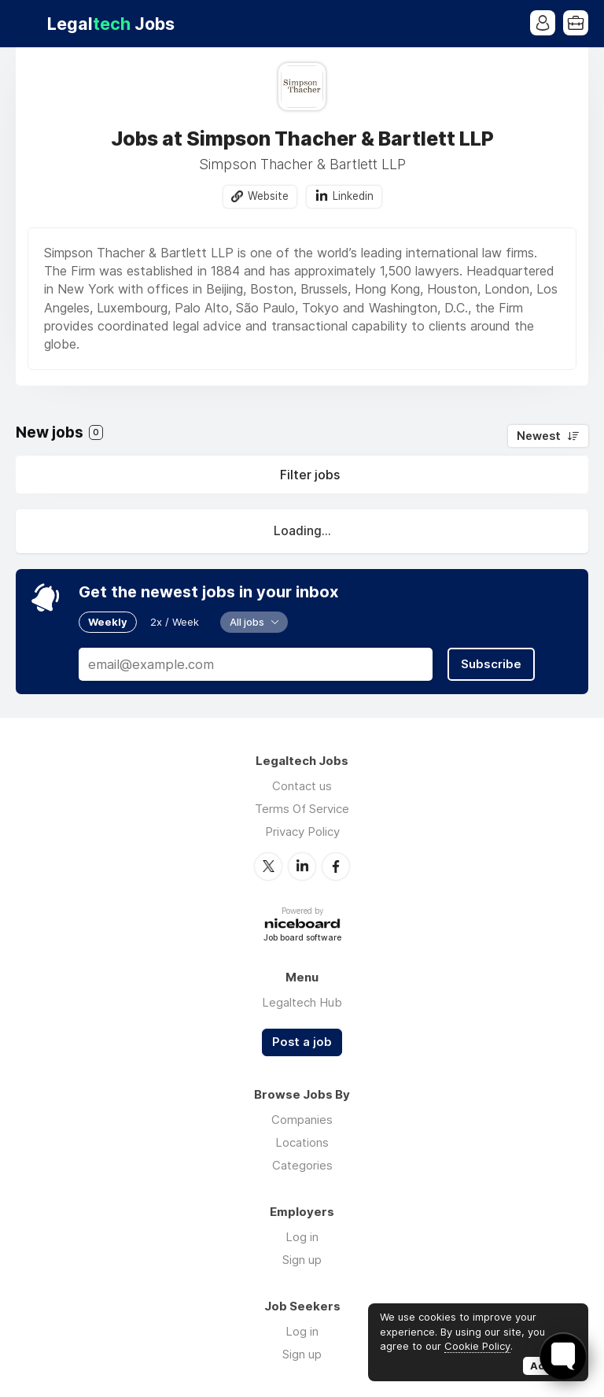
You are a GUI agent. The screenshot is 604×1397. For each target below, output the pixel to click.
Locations (302, 1142)
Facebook (335, 866)
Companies (302, 1119)
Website (268, 196)
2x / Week (174, 621)
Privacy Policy (302, 831)
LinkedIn (302, 866)
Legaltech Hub (302, 1002)
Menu (27, 23)
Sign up (302, 1259)
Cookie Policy (477, 1346)
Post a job (302, 1042)
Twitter (268, 866)
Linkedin (353, 196)
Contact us (302, 785)
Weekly (107, 621)
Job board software (302, 938)
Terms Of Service (302, 808)
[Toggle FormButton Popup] (563, 1356)
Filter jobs (310, 474)
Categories (302, 1165)
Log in (302, 1236)
